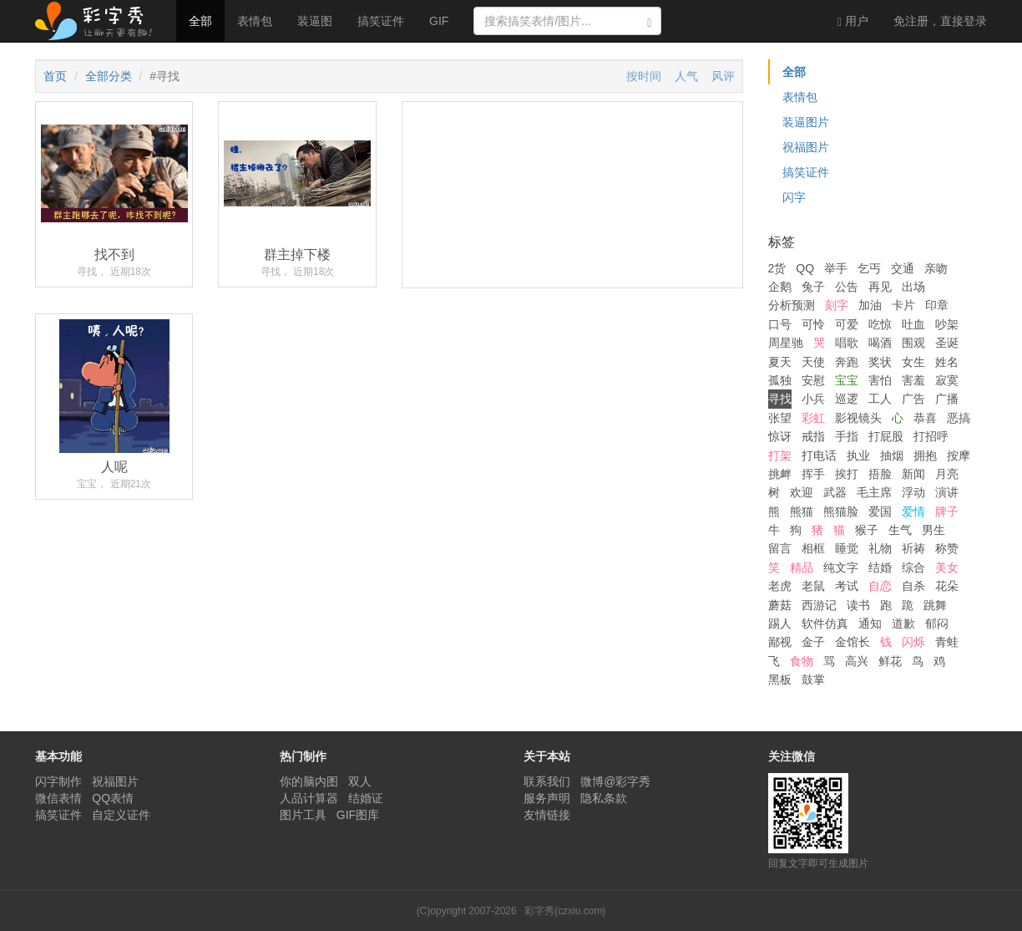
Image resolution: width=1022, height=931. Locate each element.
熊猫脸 (840, 511)
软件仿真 (825, 623)
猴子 (866, 530)
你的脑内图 (309, 781)
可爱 (846, 324)
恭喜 (925, 418)
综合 (913, 567)
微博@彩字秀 (615, 781)
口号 (780, 324)
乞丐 (869, 268)
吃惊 (880, 324)
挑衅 (780, 474)
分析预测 (791, 305)
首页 (55, 76)
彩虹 (813, 418)
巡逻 (846, 398)
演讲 (947, 492)
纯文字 (840, 567)
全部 (200, 21)
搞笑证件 (380, 21)
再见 (880, 286)
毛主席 (874, 492)
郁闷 (937, 623)
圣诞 (947, 342)
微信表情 (58, 798)
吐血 (913, 324)
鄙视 (780, 642)
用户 (852, 21)
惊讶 (780, 436)
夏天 (780, 362)
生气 (900, 530)
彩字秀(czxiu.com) (564, 911)
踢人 (780, 623)
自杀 (913, 586)
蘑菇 (780, 605)
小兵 (813, 398)
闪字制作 (58, 781)
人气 (686, 76)
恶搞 (958, 418)
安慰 (813, 380)
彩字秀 (99, 21)
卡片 (903, 305)
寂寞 (947, 380)
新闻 (913, 474)
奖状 (880, 362)
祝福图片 (805, 147)
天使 (813, 362)
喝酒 (880, 342)
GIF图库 (357, 815)
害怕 (880, 380)
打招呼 (931, 436)
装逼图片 (805, 122)
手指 (846, 436)
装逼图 (314, 21)
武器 (835, 492)
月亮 (947, 474)
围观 (913, 342)
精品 (801, 567)
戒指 (813, 436)
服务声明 (547, 798)
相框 (813, 548)
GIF (438, 21)
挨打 (846, 474)
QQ (805, 268)
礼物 (880, 548)
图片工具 (303, 815)
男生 (933, 530)
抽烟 (891, 455)
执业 (858, 455)
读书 (858, 605)
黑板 (780, 679)
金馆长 (852, 642)
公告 (846, 286)
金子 (813, 642)
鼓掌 (813, 679)
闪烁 (913, 642)
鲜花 (890, 661)
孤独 (780, 380)
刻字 (836, 305)
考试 (846, 586)
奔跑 (846, 362)
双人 (360, 781)
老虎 (780, 586)
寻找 (780, 398)
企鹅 (780, 286)
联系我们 (547, 781)
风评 (723, 76)
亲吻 (936, 268)
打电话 (819, 455)
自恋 (880, 586)
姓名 (947, 362)
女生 (913, 362)
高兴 (856, 661)
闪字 (794, 197)
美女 (947, 567)
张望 (780, 418)
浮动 (913, 492)
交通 (902, 268)
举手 (835, 268)
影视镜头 (858, 418)
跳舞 (935, 605)
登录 (940, 21)
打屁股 (885, 436)
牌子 (947, 511)
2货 (777, 268)
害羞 (913, 380)
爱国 (880, 511)
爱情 (913, 511)
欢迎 (801, 492)
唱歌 (846, 342)
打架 (780, 455)
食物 (801, 661)
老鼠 (813, 586)
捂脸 (880, 474)
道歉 (903, 623)
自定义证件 (121, 815)
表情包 (254, 21)
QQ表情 (113, 798)
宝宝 (846, 380)
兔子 (813, 286)
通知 (870, 623)
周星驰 (785, 342)
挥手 (813, 474)
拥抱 (925, 455)
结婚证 (365, 798)
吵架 (947, 324)
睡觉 (846, 548)
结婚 (880, 567)
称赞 (947, 548)
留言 (780, 548)
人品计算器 (309, 798)
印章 (937, 305)
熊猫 (801, 511)
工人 (880, 398)
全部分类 (108, 76)
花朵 (947, 586)
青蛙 (947, 642)
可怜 (813, 324)
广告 (913, 398)
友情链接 (547, 815)
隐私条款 (603, 798)
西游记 (819, 605)
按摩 (958, 455)
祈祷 (913, 548)
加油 (870, 305)
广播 (947, 398)
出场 (913, 286)
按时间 (643, 76)
